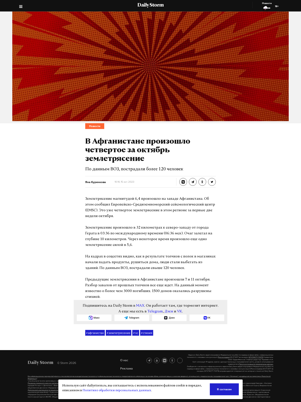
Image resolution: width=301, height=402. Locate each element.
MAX (140, 306)
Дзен (169, 311)
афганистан (95, 333)
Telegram (155, 311)
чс (135, 333)
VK (179, 311)
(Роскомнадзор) (224, 357)
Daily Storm (150, 5)
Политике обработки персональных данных (117, 390)
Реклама (126, 368)
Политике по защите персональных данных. (256, 364)
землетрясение (118, 333)
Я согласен (224, 389)
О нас (124, 360)
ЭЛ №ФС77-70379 (256, 357)
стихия (146, 333)
